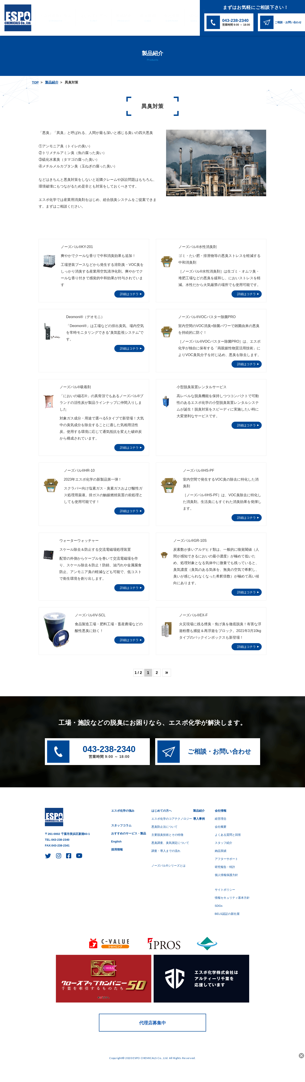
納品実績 (220, 851)
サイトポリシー (225, 889)
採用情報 (117, 849)
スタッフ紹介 (223, 842)
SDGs (180, 18)
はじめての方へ (88, 18)
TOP (35, 82)
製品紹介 (115, 18)
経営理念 (220, 818)
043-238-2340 (109, 752)
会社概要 (220, 826)
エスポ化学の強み (54, 18)
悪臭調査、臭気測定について (170, 842)
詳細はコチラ (129, 294)
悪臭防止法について (164, 826)
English (116, 841)
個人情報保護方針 (226, 875)
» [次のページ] (166, 672)
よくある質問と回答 (228, 834)
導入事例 (137, 18)
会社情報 (160, 18)
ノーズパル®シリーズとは (168, 865)
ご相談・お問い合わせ (219, 751)
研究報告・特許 (225, 867)
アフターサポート (226, 859)
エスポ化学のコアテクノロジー (171, 818)
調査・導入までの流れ (165, 851)
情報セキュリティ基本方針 (232, 897)
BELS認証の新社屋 (227, 913)
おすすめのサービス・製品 (128, 833)
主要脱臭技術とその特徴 (167, 834)
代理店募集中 (152, 1022)
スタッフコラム (121, 825)
